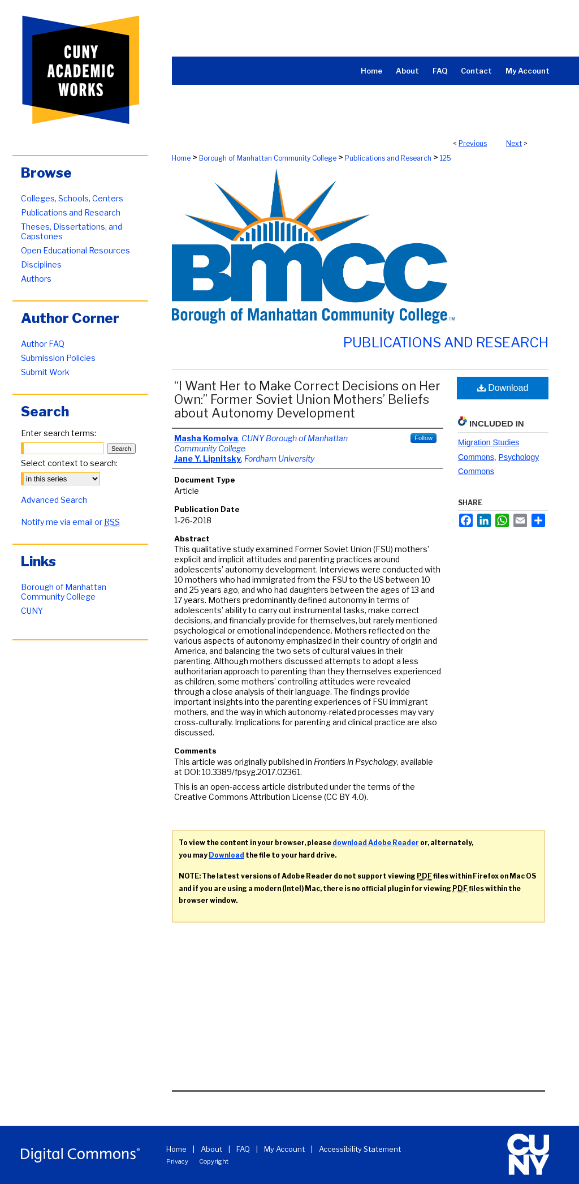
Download (503, 388)
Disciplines (41, 264)
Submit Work (45, 372)
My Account (284, 1148)
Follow (423, 437)
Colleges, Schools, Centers (72, 198)
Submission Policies (58, 358)
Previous (473, 143)
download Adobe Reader (375, 842)
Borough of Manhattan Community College (267, 158)
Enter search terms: (58, 433)
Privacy (177, 1161)
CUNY (32, 610)
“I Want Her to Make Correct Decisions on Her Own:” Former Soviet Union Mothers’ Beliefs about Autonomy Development (307, 399)
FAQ (243, 1148)
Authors (36, 278)
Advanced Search (54, 500)
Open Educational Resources (75, 250)
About (211, 1148)
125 (445, 158)
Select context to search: (69, 463)
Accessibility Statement (360, 1148)
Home (181, 158)
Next (514, 143)
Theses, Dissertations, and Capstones (71, 231)
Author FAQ (42, 343)
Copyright (213, 1161)
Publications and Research (388, 158)
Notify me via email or (70, 522)
